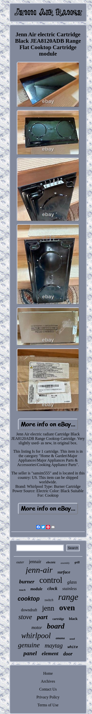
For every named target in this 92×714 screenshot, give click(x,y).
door (68, 653)
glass (72, 582)
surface (63, 572)
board (56, 626)
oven (67, 607)
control (50, 580)
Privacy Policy (48, 697)
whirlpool (36, 635)
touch (22, 589)
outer (20, 562)
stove (25, 617)
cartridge (58, 619)
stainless (69, 588)
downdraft (29, 610)
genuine (29, 645)
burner (26, 581)
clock (52, 588)
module (36, 589)
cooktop (28, 598)
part (42, 617)
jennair (35, 561)
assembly (65, 563)
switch (49, 600)
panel (30, 653)
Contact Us (48, 689)
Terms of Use (48, 705)
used (72, 638)
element (50, 653)
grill (77, 562)
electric (51, 562)
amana (60, 638)
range (68, 597)
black (73, 619)
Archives (48, 681)
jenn (48, 608)
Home (48, 673)
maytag (54, 645)
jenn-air (39, 569)
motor (36, 627)
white (73, 647)
